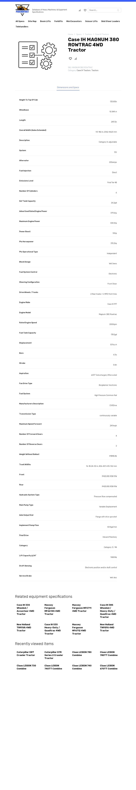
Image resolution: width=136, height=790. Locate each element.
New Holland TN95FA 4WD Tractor (107, 627)
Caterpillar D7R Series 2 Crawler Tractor (54, 655)
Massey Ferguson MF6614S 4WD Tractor (52, 610)
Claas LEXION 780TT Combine (109, 654)
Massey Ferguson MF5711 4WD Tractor (81, 608)
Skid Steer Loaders (110, 21)
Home (70, 34)
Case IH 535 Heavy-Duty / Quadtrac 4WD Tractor (53, 629)
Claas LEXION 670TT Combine (108, 667)
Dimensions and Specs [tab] (68, 87)
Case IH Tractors (102, 34)
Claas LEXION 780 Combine (79, 654)
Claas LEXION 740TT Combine (53, 667)
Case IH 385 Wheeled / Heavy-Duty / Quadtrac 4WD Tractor (108, 611)
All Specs (20, 21)
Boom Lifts (45, 21)
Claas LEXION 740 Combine (79, 667)
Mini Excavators (74, 21)
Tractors (88, 34)
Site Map (32, 21)
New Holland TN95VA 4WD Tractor (24, 627)
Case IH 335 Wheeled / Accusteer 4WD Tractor (25, 610)
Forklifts (58, 21)
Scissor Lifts (91, 21)
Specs (79, 34)
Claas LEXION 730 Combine (24, 667)
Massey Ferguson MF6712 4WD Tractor (79, 629)
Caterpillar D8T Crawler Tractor (26, 654)
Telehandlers (22, 26)
